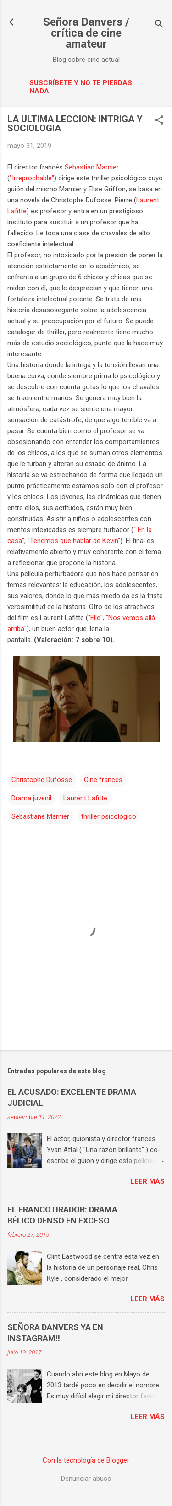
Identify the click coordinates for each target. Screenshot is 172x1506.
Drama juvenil (31, 798)
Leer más (147, 1181)
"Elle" (95, 618)
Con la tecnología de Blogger (86, 1460)
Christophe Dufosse (41, 780)
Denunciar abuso (86, 1478)
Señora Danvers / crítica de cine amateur (86, 33)
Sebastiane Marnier (40, 816)
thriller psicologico (108, 816)
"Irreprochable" (32, 178)
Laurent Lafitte (85, 798)
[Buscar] (159, 25)
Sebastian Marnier (92, 167)
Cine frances (103, 780)
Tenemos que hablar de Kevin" (75, 541)
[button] (159, 120)
